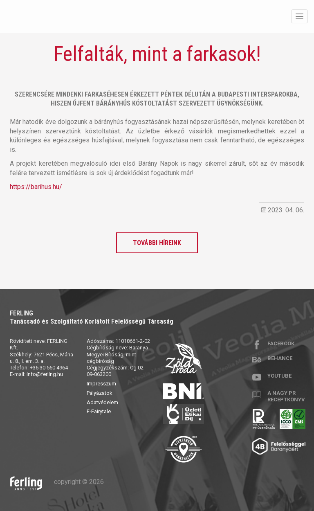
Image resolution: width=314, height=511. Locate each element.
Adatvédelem (102, 402)
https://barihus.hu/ (36, 187)
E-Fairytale (99, 411)
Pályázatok (99, 393)
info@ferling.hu (45, 374)
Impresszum (101, 383)
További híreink (157, 243)
